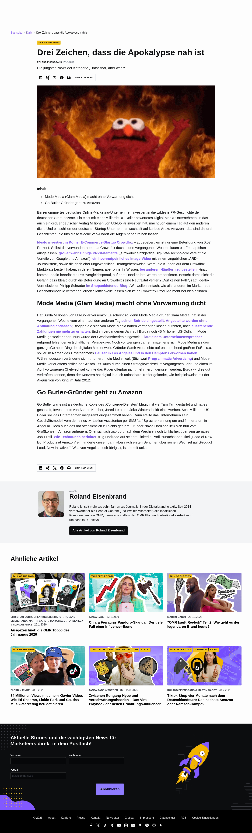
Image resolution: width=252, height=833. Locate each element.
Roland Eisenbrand (181, 690)
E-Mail (14, 770)
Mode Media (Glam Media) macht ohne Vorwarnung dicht (89, 197)
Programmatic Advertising (170, 358)
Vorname (16, 755)
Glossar (129, 817)
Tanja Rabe (57, 620)
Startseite (16, 32)
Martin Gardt (38, 620)
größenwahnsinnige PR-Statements (88, 253)
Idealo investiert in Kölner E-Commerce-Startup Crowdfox (85, 242)
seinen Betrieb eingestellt (142, 321)
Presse (80, 817)
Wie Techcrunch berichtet (75, 437)
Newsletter (112, 817)
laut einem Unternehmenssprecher (173, 337)
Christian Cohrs (21, 617)
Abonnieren (110, 789)
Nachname (76, 755)
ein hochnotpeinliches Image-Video (121, 258)
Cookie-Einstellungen (205, 817)
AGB (184, 817)
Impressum (147, 817)
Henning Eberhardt (49, 617)
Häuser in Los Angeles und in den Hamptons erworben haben (146, 353)
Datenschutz (167, 817)
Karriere (66, 817)
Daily (29, 32)
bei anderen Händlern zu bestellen (168, 269)
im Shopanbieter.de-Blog (106, 286)
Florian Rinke (22, 624)
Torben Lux (75, 620)
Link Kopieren (84, 77)
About (51, 817)
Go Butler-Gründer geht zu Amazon (72, 203)
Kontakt (95, 817)
